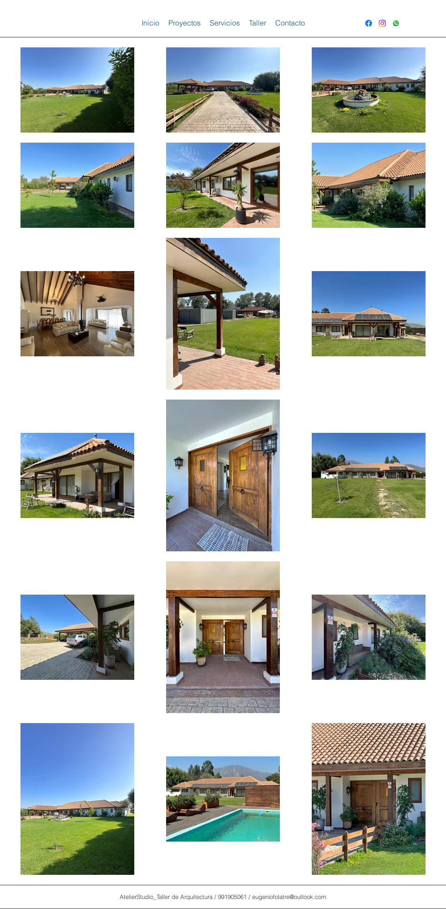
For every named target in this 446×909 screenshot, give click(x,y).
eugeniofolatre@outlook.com (289, 896)
